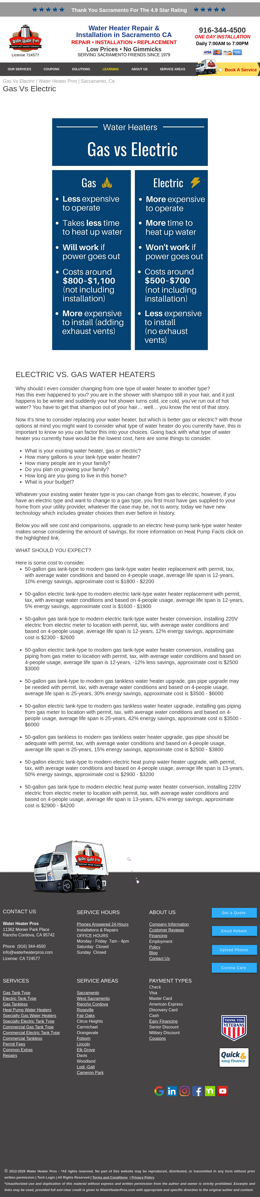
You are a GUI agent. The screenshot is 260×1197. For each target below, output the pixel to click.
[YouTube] (223, 1091)
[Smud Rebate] (234, 931)
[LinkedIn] (172, 1091)
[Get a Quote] (234, 913)
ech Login (47, 1177)
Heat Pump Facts (204, 531)
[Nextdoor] (210, 1091)
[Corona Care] (234, 968)
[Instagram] (185, 1091)
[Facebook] (197, 1091)
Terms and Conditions (110, 1177)
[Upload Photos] (234, 950)
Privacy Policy (143, 1177)
